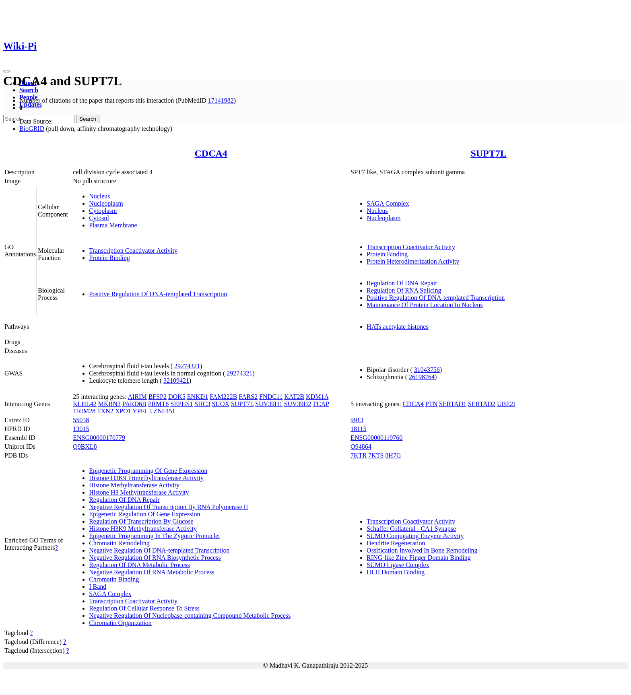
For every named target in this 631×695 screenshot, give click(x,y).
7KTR (359, 455)
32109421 (176, 380)
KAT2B (294, 396)
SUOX (220, 403)
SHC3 (202, 403)
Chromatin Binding (114, 579)
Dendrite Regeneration (396, 543)
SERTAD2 (481, 403)
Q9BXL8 (85, 446)
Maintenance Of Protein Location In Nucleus (425, 304)
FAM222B (223, 396)
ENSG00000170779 (99, 437)
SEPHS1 (181, 403)
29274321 (187, 366)
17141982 (221, 100)
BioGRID (31, 128)
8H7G (393, 455)
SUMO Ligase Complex (398, 564)
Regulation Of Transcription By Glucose (141, 521)
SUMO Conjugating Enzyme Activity (415, 535)
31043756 (427, 369)
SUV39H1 (269, 403)
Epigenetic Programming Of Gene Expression (148, 470)
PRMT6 (158, 403)
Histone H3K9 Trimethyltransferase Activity (146, 477)
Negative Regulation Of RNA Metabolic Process (151, 572)
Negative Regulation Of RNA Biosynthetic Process (155, 557)
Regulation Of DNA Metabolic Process (139, 564)
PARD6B (134, 403)
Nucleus (99, 196)
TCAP (321, 403)
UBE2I (506, 403)
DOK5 (177, 396)
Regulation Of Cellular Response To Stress (144, 608)
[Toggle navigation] (6, 71)
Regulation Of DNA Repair (402, 283)
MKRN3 (109, 403)
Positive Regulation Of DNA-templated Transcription (158, 294)
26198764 (422, 376)
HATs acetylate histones (398, 326)
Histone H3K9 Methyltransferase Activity (143, 528)
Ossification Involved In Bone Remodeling (422, 550)
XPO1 (123, 411)
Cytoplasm (103, 210)
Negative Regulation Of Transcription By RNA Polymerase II (168, 506)
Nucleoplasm (106, 203)
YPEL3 (142, 411)
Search (28, 90)
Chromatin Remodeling (119, 543)
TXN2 (105, 411)
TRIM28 (84, 411)
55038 (81, 420)
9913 (357, 420)
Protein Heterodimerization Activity (413, 261)
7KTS (376, 455)
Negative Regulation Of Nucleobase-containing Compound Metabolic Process (190, 615)
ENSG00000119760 (376, 437)
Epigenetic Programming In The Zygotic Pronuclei (154, 535)
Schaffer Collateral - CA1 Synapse (411, 528)
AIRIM (137, 396)
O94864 (361, 446)
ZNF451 (164, 411)
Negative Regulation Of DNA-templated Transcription (159, 550)
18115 (358, 428)
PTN (431, 403)
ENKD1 (197, 396)
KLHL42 (85, 403)
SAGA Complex (388, 203)
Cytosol (99, 217)
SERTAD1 (452, 403)
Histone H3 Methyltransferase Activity (139, 492)
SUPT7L (488, 153)
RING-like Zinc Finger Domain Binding (419, 557)
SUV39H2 (297, 403)
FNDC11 (271, 396)
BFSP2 (157, 396)
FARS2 (248, 396)
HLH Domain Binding (396, 572)
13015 (81, 428)
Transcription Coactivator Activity (133, 250)
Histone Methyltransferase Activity (134, 485)
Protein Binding (109, 257)
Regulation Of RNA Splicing (404, 290)
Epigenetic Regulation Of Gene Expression (144, 514)
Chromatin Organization (120, 622)
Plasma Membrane (113, 225)
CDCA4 (210, 153)
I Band (97, 586)
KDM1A (317, 396)
